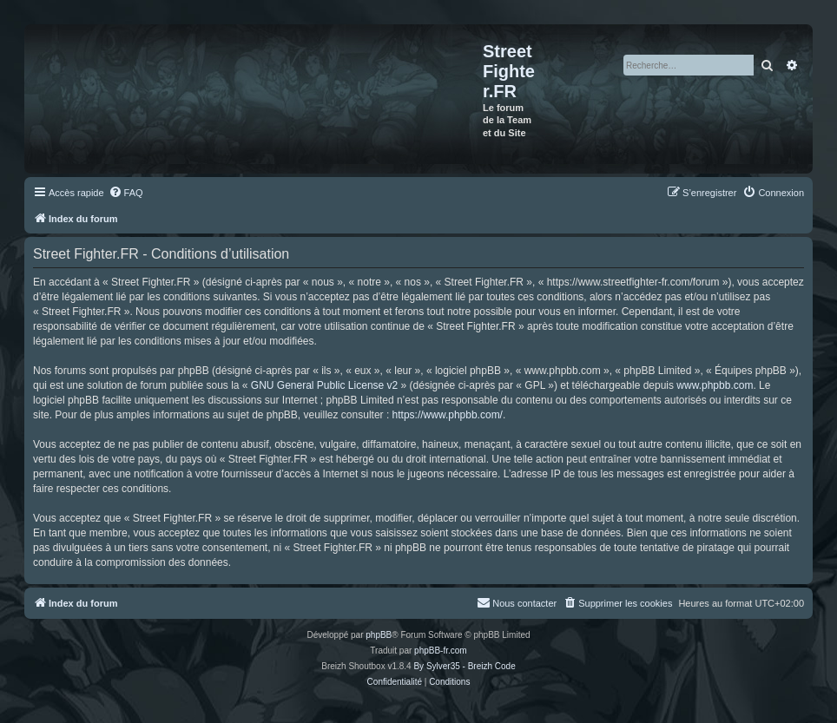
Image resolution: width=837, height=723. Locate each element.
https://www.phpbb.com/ (447, 415)
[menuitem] (126, 192)
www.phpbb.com (714, 385)
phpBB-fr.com (440, 650)
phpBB (379, 635)
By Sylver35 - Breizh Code (464, 666)
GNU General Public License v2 (324, 385)
